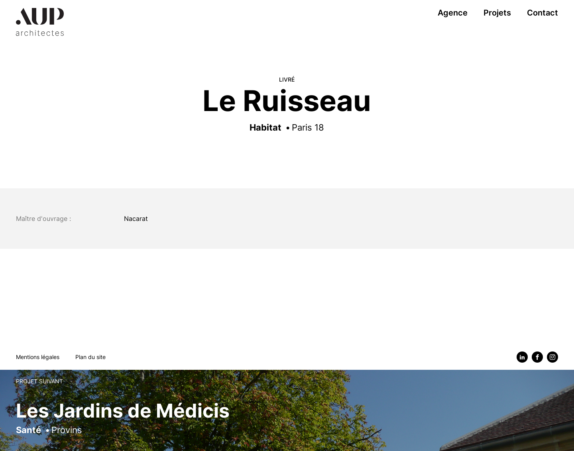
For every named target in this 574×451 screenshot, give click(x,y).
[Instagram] (552, 357)
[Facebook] (537, 357)
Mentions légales (37, 356)
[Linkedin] (522, 357)
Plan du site (90, 356)
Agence (453, 13)
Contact (542, 13)
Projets (497, 13)
